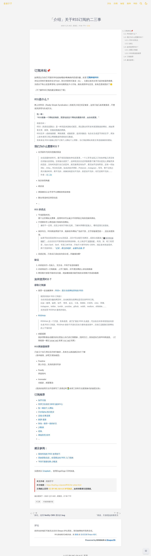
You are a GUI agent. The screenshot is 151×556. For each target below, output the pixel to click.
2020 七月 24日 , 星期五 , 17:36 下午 (73, 26)
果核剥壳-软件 (44, 435)
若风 (40, 431)
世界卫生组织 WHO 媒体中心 (50, 404)
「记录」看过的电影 (62, 248)
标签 (122, 3)
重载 (76, 535)
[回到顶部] (146, 551)
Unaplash (46, 471)
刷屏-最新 (42, 420)
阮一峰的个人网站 (45, 408)
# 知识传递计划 (48, 501)
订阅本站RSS (92, 77)
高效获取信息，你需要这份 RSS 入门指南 (55, 458)
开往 (109, 3)
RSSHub (42, 316)
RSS (135, 3)
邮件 (129, 3)
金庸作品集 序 (78, 248)
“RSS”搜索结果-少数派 (47, 462)
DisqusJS (111, 540)
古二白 (49, 175)
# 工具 (38, 501)
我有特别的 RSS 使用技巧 (49, 454)
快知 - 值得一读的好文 (47, 423)
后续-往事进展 (44, 416)
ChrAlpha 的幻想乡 (46, 412)
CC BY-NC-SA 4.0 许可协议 (60, 489)
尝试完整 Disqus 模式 (88, 535)
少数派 (41, 427)
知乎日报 (42, 400)
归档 (115, 3)
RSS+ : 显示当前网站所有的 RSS (69, 291)
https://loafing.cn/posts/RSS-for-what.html (63, 485)
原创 (88, 26)
